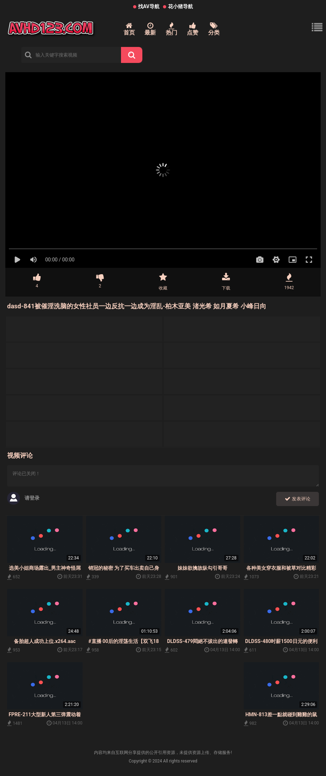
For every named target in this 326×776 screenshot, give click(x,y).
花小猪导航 (180, 6)
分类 (214, 29)
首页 (129, 29)
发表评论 (297, 499)
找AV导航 (148, 6)
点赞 (192, 29)
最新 (150, 29)
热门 (171, 29)
